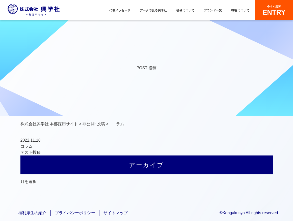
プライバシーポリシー (75, 213)
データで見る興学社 (153, 10)
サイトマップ (115, 213)
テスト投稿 (30, 152)
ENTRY (273, 10)
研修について (185, 10)
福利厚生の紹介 (32, 213)
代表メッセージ (120, 10)
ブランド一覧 (213, 10)
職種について (240, 10)
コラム (26, 146)
